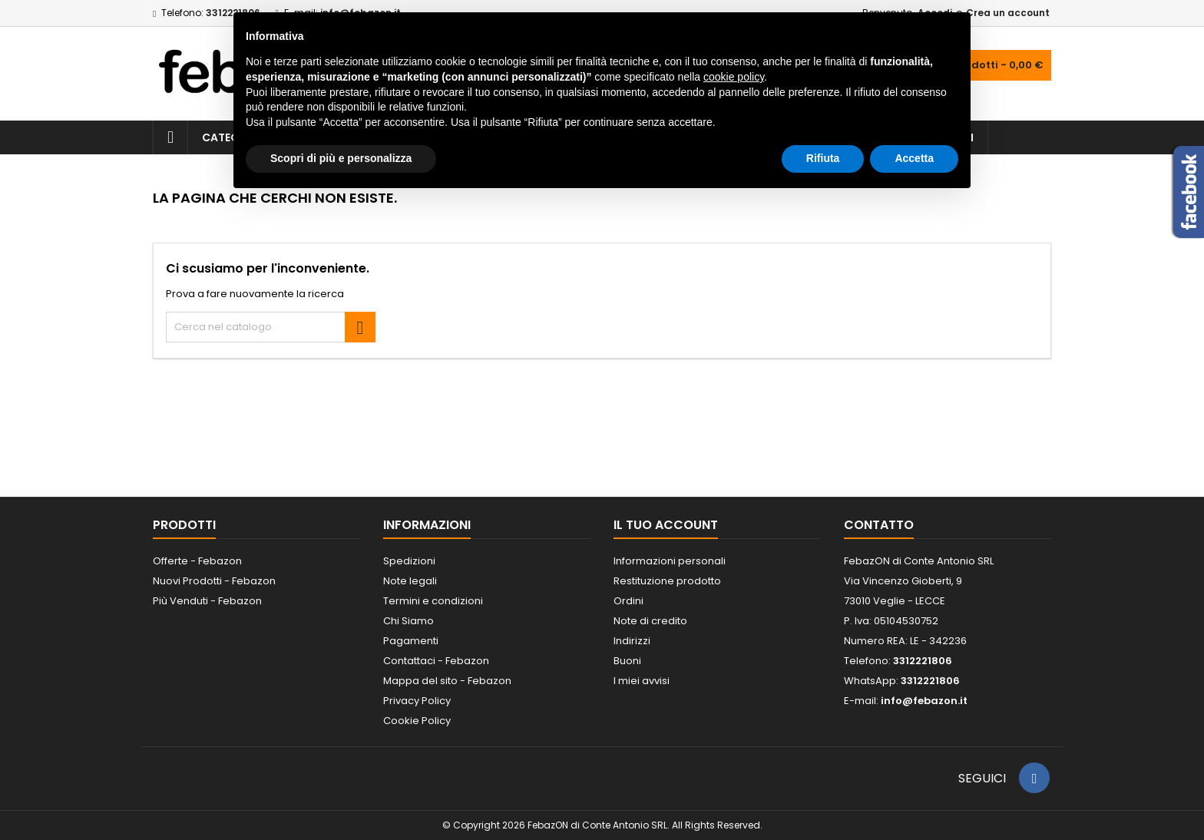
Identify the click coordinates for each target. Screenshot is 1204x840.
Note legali (410, 581)
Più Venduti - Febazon (207, 601)
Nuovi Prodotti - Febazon (214, 581)
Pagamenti (410, 640)
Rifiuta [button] (823, 158)
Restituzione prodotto (667, 581)
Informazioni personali (670, 561)
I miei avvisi (642, 680)
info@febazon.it (924, 700)
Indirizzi (632, 640)
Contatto (879, 525)
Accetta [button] (914, 158)
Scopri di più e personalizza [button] (341, 158)
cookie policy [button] (733, 77)
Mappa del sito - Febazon (447, 680)
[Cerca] (270, 327)
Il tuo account (666, 525)
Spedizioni (409, 561)
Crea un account (1008, 12)
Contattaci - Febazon (436, 660)
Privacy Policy (417, 700)
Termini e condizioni (433, 601)
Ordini (628, 601)
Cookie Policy (417, 720)
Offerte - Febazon (197, 561)
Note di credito (650, 620)
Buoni (627, 660)
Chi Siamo (408, 620)
